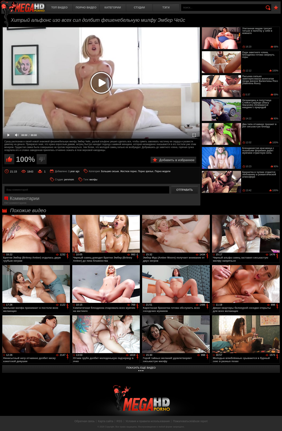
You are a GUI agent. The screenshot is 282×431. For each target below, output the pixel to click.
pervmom (69, 179)
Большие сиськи (110, 171)
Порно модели (162, 171)
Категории (113, 7)
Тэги (166, 7)
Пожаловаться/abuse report (190, 421)
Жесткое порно (128, 171)
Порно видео (86, 7)
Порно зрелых (146, 171)
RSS (119, 421)
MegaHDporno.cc (22, 7)
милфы (93, 179)
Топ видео (59, 7)
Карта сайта (105, 421)
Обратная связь (84, 421)
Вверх (276, 423)
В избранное (276, 7)
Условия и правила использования (148, 421)
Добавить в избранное (176, 160)
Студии (139, 7)
